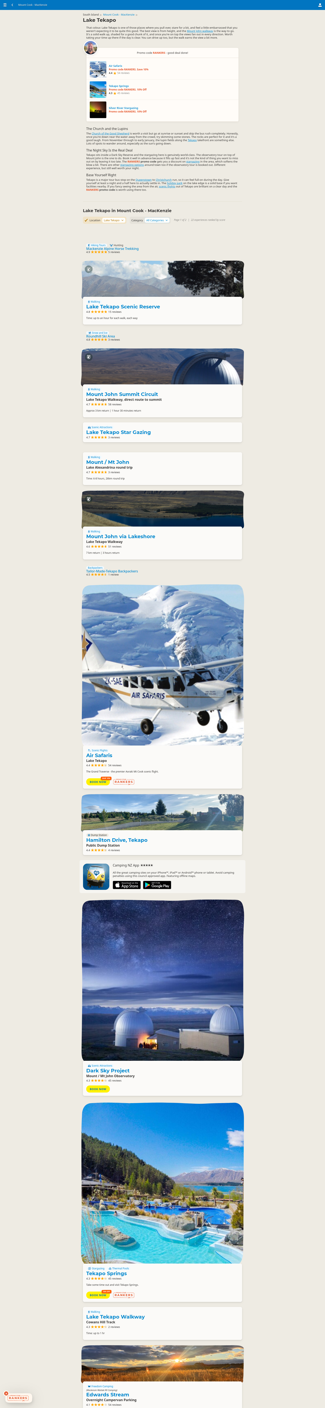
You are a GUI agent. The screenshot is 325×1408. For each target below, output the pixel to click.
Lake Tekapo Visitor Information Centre (137, 1379)
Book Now (196, 637)
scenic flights (167, 140)
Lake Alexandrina (207, 1316)
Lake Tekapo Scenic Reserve (204, 245)
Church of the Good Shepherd (110, 57)
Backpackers (95, 565)
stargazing (138, 109)
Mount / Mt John (107, 446)
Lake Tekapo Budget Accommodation (115, 1270)
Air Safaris (197, 609)
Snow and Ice (97, 300)
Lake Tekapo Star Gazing (118, 413)
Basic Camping (196, 1311)
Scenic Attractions (100, 408)
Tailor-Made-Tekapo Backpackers (112, 568)
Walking (192, 238)
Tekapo (133, 74)
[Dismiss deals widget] (6, 1393)
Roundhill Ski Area (100, 303)
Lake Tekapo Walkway (115, 976)
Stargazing (194, 906)
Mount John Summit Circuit (203, 347)
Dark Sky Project (206, 826)
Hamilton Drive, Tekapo (202, 703)
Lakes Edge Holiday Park (201, 1120)
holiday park (175, 137)
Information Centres (101, 1374)
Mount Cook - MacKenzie (122, 18)
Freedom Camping (198, 1028)
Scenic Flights (196, 604)
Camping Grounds (198, 1108)
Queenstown (144, 130)
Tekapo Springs (204, 911)
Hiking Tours (97, 194)
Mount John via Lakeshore (202, 507)
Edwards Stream (205, 1036)
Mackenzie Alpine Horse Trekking (112, 197)
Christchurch (94, 134)
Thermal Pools (217, 906)
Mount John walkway (200, 39)
